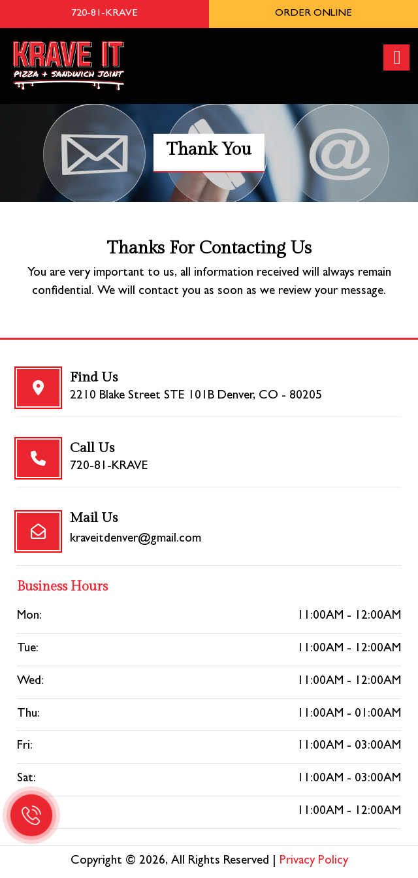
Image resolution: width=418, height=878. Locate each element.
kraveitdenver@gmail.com (135, 539)
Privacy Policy (314, 861)
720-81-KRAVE (109, 467)
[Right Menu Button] (397, 57)
